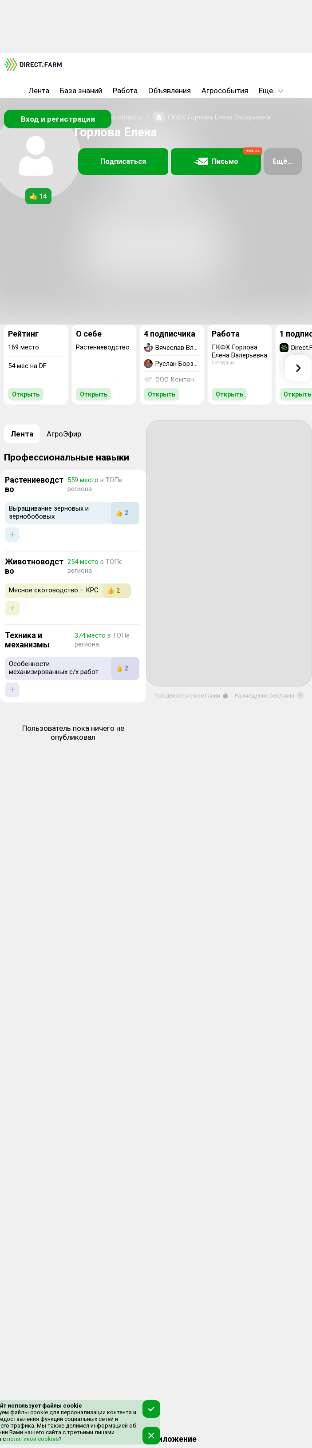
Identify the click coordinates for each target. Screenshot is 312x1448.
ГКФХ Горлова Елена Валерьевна (218, 117)
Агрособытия (224, 90)
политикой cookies (32, 1439)
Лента (38, 90)
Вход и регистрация (58, 119)
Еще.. (271, 90)
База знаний (81, 90)
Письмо (227, 157)
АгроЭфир (64, 433)
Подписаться (123, 161)
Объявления (169, 90)
